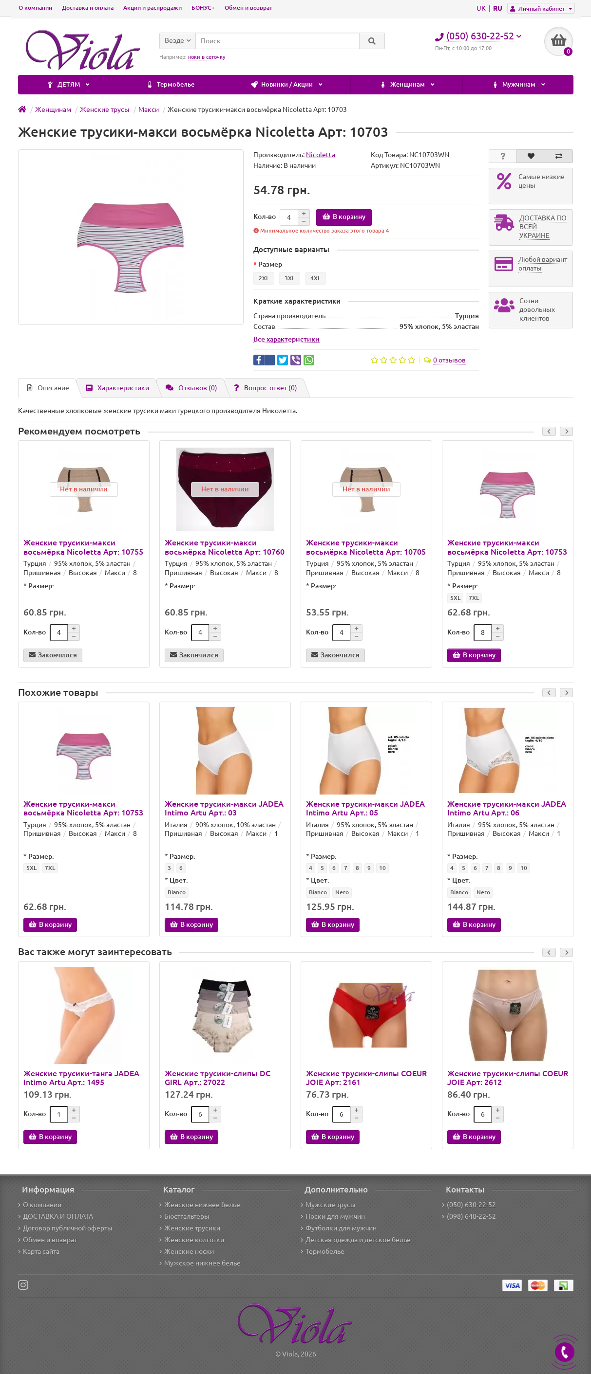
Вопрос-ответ (265, 388)
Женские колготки (191, 1240)
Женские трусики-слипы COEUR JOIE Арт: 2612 (507, 1077)
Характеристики (117, 388)
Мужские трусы (328, 1205)
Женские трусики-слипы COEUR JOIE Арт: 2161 (366, 1077)
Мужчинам (418, 84)
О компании (35, 7)
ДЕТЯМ (523, 84)
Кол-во (264, 216)
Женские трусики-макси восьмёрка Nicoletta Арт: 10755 (83, 547)
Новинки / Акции (186, 84)
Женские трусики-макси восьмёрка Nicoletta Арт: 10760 (225, 547)
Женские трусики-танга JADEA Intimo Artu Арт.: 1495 (81, 1077)
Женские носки (186, 1251)
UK (482, 8)
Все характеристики (286, 339)
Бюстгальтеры (184, 1216)
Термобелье (69, 84)
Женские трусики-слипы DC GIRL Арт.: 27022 (217, 1077)
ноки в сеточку (206, 57)
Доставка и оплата (88, 7)
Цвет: (179, 880)
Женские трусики (189, 1228)
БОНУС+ (203, 7)
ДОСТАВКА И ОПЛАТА (55, 1216)
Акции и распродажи (152, 7)
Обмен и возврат (248, 7)
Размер (270, 264)
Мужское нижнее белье (200, 1263)
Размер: (41, 586)
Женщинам (306, 84)
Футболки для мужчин (339, 1228)
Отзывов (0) (191, 388)
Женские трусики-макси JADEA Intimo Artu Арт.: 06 (506, 808)
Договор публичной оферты (65, 1228)
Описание (48, 388)
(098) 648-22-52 (469, 1216)
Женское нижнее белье (199, 1205)
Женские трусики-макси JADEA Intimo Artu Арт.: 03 (224, 808)
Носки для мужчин (333, 1216)
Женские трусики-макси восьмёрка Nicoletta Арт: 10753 (507, 547)
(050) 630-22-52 (469, 1205)
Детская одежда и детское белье (356, 1240)
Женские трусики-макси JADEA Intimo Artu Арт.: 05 (365, 808)
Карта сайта (38, 1251)
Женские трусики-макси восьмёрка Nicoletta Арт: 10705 (366, 547)
